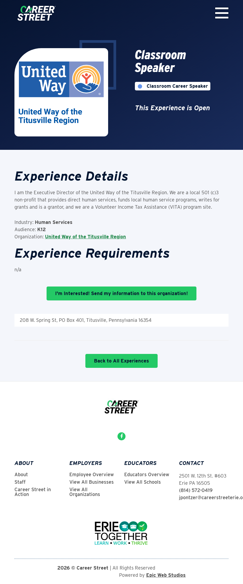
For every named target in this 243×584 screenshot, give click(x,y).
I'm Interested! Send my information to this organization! (121, 293)
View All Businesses (91, 482)
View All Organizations (84, 492)
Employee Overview (91, 474)
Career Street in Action (32, 492)
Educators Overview (146, 474)
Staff (20, 482)
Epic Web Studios (166, 575)
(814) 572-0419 (195, 490)
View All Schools (142, 482)
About (21, 474)
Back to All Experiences (121, 361)
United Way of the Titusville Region (85, 236)
